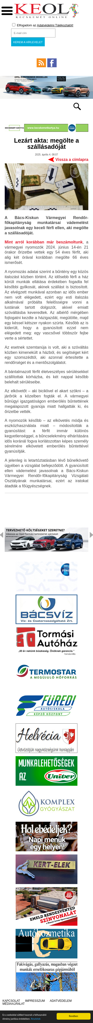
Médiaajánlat (13, 1004)
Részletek (36, 1019)
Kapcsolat (11, 1001)
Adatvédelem (60, 1001)
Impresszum (35, 1001)
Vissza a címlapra (71, 159)
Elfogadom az (42, 25)
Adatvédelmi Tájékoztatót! (55, 25)
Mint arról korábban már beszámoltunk (44, 242)
